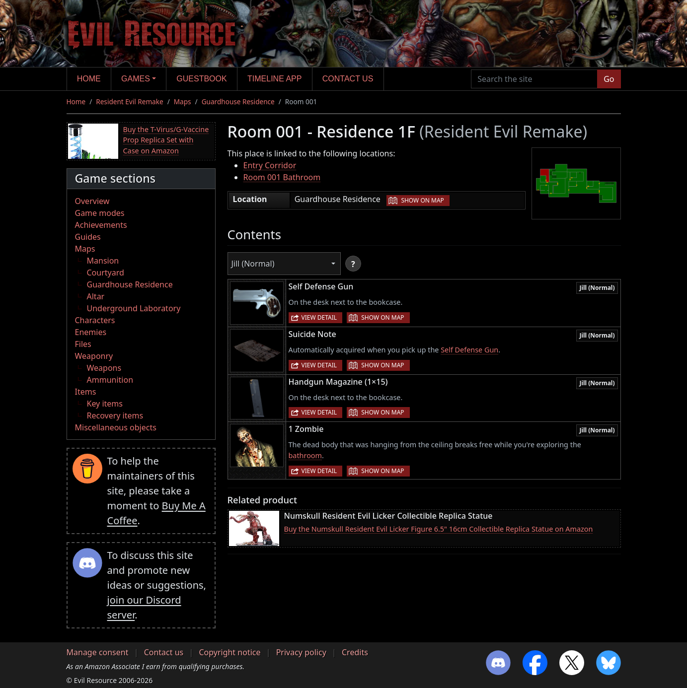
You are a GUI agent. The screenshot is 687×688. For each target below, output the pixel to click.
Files (83, 344)
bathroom (305, 455)
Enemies (91, 332)
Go (609, 78)
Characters (95, 320)
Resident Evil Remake (129, 101)
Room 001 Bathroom (282, 177)
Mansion (103, 260)
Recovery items (115, 415)
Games (135, 78)
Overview (92, 201)
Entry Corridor (270, 165)
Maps (182, 101)
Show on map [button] (422, 200)
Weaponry (94, 355)
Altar (96, 296)
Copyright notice (229, 652)
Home (89, 78)
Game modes (100, 212)
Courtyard (105, 272)
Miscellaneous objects (115, 427)
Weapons (104, 367)
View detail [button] (319, 317)
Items (85, 391)
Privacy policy (301, 652)
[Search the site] (534, 78)
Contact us (348, 78)
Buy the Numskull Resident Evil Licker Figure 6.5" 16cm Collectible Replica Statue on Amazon (438, 529)
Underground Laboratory (134, 308)
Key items (105, 403)
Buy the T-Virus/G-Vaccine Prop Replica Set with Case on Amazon (166, 140)
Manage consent (98, 652)
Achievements (101, 224)
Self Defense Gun (469, 349)
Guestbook (201, 78)
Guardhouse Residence (238, 101)
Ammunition (110, 379)
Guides (88, 236)
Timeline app (274, 78)
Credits (355, 652)
